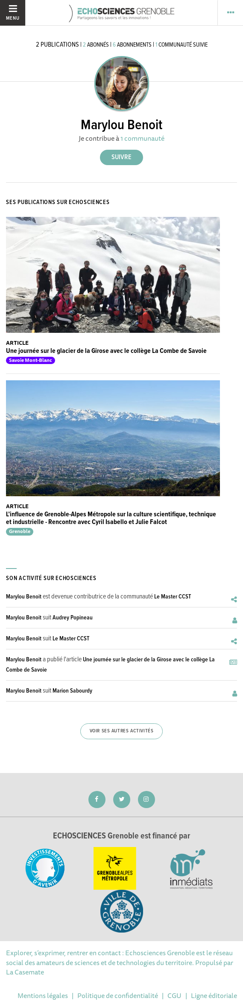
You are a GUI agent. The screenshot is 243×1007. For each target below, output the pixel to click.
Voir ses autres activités (122, 731)
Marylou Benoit (23, 597)
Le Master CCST (172, 597)
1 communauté (142, 138)
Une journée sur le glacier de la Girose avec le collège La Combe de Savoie (106, 351)
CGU (174, 995)
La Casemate (25, 971)
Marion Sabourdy (72, 691)
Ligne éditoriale (214, 995)
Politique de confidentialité (117, 995)
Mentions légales (43, 995)
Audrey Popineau (73, 618)
